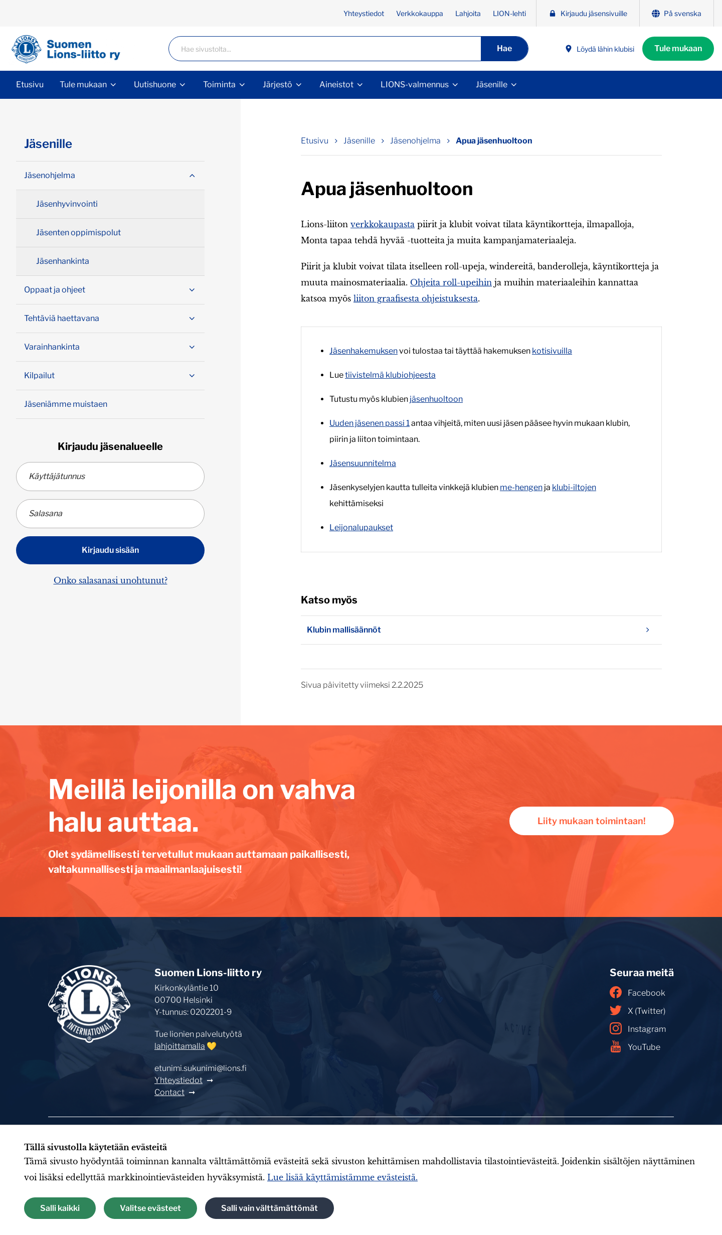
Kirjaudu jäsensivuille (588, 13)
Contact (169, 1092)
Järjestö (277, 84)
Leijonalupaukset (361, 527)
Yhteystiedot (363, 13)
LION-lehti (509, 13)
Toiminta (219, 84)
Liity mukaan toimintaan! (591, 821)
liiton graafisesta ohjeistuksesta (415, 298)
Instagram (638, 1028)
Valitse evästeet (150, 1208)
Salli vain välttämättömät (269, 1208)
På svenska (676, 13)
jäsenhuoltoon (436, 399)
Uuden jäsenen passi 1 (369, 423)
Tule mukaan (678, 48)
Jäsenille (491, 84)
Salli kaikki (60, 1208)
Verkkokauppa (419, 13)
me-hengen (521, 487)
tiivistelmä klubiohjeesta (390, 375)
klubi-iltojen (574, 487)
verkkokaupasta (382, 224)
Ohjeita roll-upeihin (451, 282)
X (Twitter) (637, 1010)
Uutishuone (155, 84)
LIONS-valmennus (415, 84)
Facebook (637, 992)
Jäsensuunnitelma (362, 463)
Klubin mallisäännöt (481, 630)
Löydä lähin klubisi (599, 49)
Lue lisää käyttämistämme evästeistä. (342, 1177)
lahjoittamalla (179, 1046)
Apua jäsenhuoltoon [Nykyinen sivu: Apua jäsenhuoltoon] (494, 140)
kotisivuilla (552, 351)
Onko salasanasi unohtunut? (110, 580)
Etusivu (30, 84)
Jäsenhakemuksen (363, 351)
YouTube (635, 1046)
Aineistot (336, 84)
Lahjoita (468, 13)
